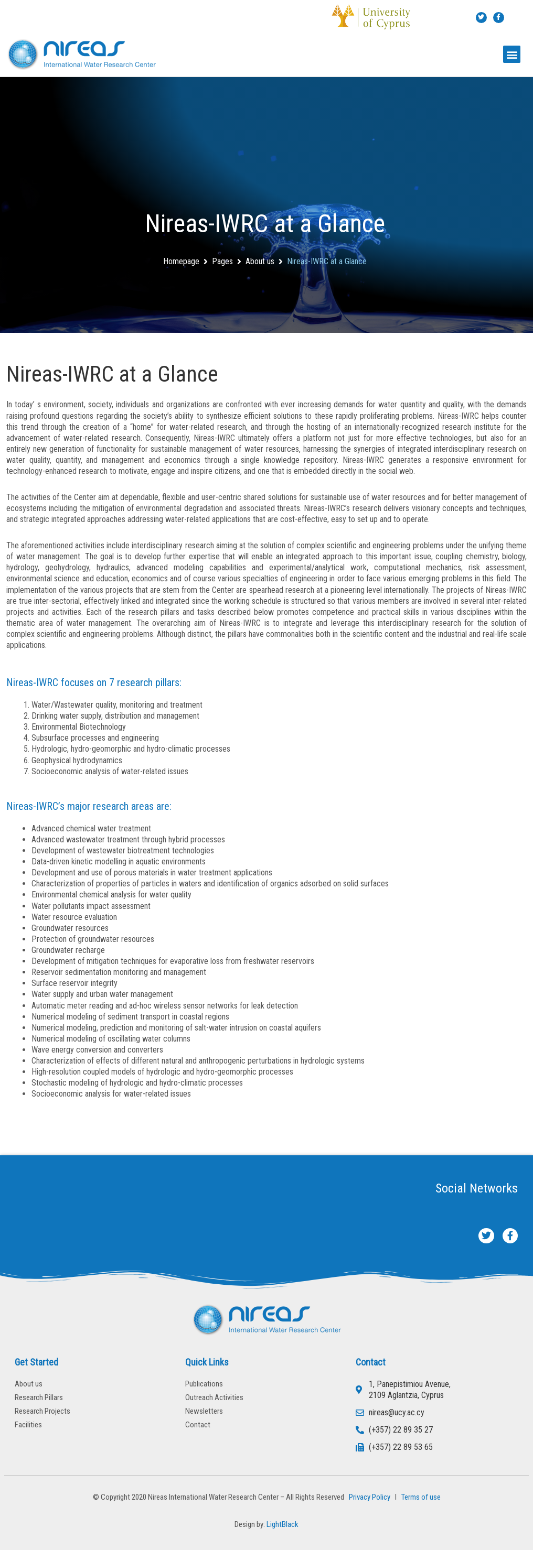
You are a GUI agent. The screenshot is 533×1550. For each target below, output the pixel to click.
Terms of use (421, 1497)
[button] (511, 54)
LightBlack (282, 1524)
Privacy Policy (368, 1497)
